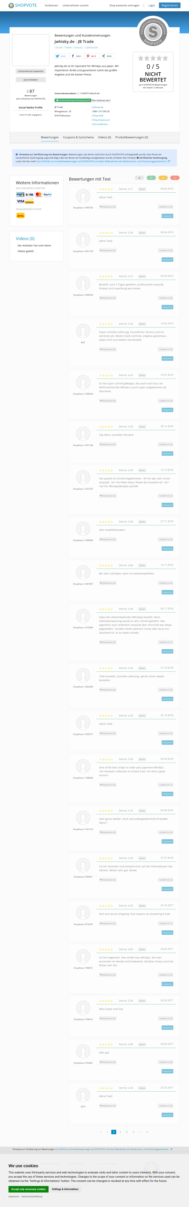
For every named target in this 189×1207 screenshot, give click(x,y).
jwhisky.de (98, 107)
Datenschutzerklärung (32, 1196)
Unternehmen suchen (76, 5)
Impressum (13, 1196)
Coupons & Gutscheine (78, 137)
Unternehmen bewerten (30, 71)
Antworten (167, 216)
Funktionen (51, 5)
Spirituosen (91, 47)
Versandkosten (100, 124)
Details (142, 189)
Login (152, 5)
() (165, 206)
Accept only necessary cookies (28, 1189)
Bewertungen (50, 137)
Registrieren (170, 5)
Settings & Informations (65, 1189)
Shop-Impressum (101, 119)
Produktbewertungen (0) (131, 137)
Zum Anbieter (30, 79)
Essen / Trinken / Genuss (69, 47)
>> (147, 1132)
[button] (62, 56)
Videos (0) (104, 137)
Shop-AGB (98, 115)
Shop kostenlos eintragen (125, 5)
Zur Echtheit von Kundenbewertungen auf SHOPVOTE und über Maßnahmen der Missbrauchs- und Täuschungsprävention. (103, 161)
